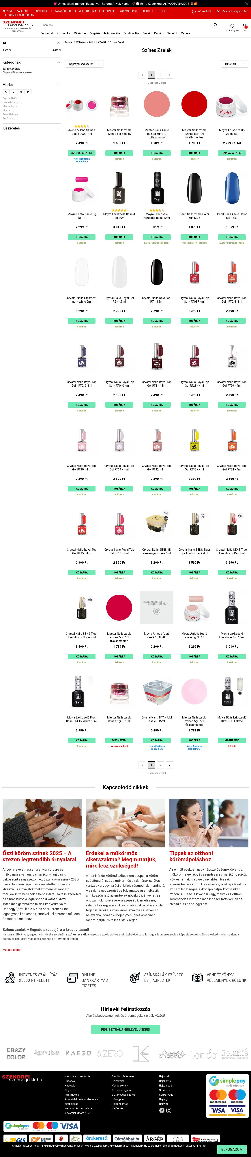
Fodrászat (47, 33)
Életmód (172, 33)
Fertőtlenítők (131, 33)
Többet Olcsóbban (21, 15)
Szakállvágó (166, 1094)
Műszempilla (112, 33)
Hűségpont (118, 1099)
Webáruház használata (78, 1108)
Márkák (185, 33)
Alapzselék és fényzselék (17, 72)
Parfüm (158, 33)
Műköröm (80, 33)
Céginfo (69, 1090)
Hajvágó (163, 1099)
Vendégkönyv (120, 1085)
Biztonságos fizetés (123, 1094)
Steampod (165, 1090)
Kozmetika (63, 33)
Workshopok (128, 11)
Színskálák (118, 1081)
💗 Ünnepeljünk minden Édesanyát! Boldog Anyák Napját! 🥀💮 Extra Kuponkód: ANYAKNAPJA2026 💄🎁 (125, 3)
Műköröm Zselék (97, 42)
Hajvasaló (164, 1076)
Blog (146, 11)
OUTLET (160, 11)
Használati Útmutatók (77, 1076)
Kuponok (108, 11)
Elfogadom (232, 1149)
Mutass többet (12, 950)
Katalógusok (63, 11)
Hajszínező (165, 1085)
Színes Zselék (11, 68)
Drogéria (94, 33)
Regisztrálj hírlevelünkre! (125, 1029)
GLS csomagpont (122, 1090)
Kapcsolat (41, 11)
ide (203, 1145)
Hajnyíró (163, 1103)
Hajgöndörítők (120, 1103)
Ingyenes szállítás (15, 11)
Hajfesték (117, 1108)
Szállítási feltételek (123, 1076)
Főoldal (68, 42)
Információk (72, 1094)
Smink (146, 33)
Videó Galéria (87, 11)
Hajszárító (165, 1081)
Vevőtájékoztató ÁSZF (78, 1113)
